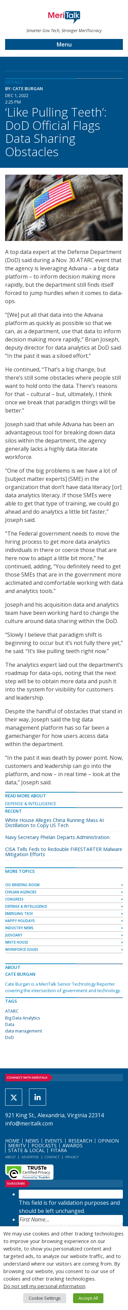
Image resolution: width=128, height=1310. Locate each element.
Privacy (72, 1157)
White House (16, 942)
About (10, 1157)
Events (53, 1140)
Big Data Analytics (22, 1018)
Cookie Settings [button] (45, 1298)
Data (9, 1024)
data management (23, 1031)
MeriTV (17, 1145)
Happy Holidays (20, 920)
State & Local (26, 1150)
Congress (14, 899)
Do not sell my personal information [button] (44, 1286)
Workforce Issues (21, 949)
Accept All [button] (88, 1298)
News (32, 1140)
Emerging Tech (19, 913)
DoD (9, 1037)
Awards (72, 1145)
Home (12, 1140)
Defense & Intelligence (30, 803)
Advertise (30, 1157)
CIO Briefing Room (22, 884)
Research (80, 1140)
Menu (64, 44)
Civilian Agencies (21, 892)
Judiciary (13, 935)
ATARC (11, 1011)
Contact (52, 1157)
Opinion (108, 1140)
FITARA (59, 1150)
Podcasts (44, 1145)
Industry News (19, 928)
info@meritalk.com (29, 1123)
